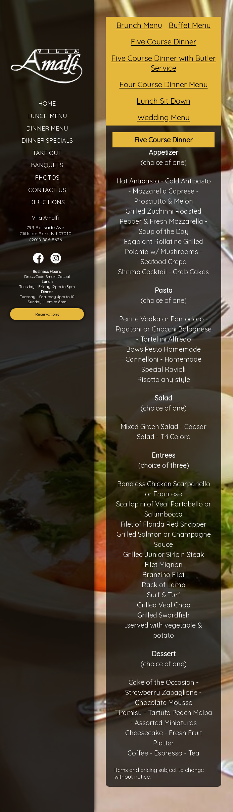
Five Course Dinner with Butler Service (163, 63)
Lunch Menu (47, 116)
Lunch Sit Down (163, 101)
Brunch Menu (139, 25)
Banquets (47, 165)
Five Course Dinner (163, 41)
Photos (47, 177)
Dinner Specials (47, 140)
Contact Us (47, 190)
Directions (47, 202)
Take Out (47, 153)
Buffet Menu (190, 25)
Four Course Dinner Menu (164, 84)
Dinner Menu (47, 128)
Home (47, 103)
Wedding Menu (163, 117)
